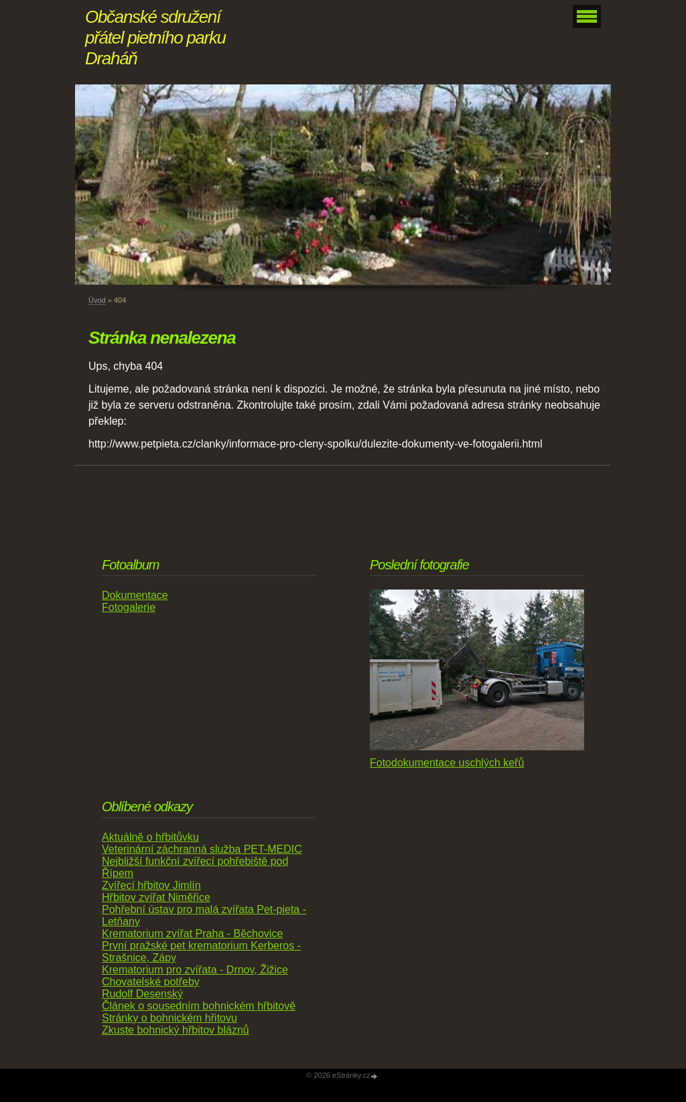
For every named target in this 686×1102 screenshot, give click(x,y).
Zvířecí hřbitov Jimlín (151, 885)
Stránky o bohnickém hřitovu (169, 1018)
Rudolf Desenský (142, 994)
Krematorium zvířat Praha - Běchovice (192, 933)
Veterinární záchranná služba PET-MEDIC (202, 849)
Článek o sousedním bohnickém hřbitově (198, 1006)
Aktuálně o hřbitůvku (150, 837)
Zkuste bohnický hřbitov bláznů (175, 1030)
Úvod (97, 300)
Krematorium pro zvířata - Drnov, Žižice (195, 969)
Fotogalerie (128, 607)
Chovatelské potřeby (151, 981)
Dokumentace (135, 595)
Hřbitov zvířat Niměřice (156, 897)
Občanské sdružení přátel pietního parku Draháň (155, 37)
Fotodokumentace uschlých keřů (447, 762)
